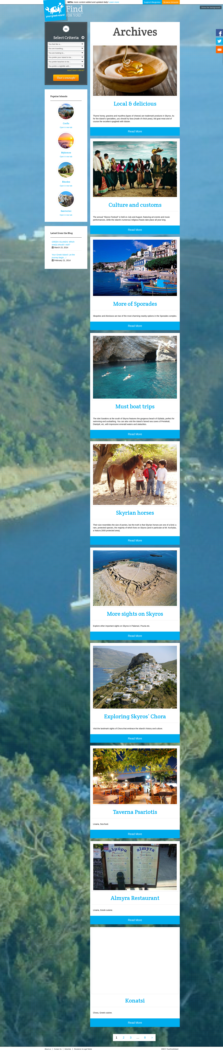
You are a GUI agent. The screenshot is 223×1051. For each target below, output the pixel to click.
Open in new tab (66, 127)
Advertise (69, 1049)
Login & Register (152, 2)
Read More (135, 131)
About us (48, 1049)
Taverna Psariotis (135, 811)
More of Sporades (135, 303)
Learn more (114, 2)
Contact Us (58, 1049)
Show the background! (210, 7)
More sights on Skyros (135, 613)
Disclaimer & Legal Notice (84, 1049)
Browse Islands (170, 2)
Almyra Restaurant (135, 897)
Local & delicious (135, 103)
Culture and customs (135, 204)
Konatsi (135, 1000)
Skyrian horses (135, 512)
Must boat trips (135, 406)
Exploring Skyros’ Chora (135, 716)
